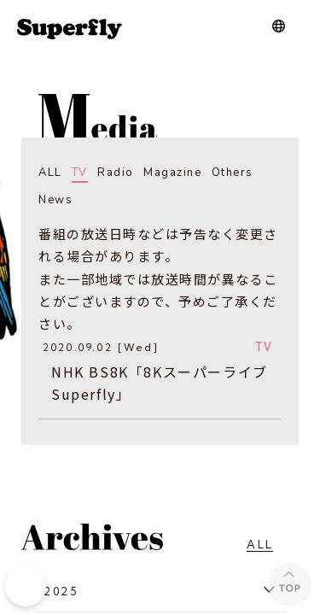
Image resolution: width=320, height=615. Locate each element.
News (55, 200)
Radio (115, 172)
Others (232, 172)
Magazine (172, 172)
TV (80, 172)
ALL (50, 172)
